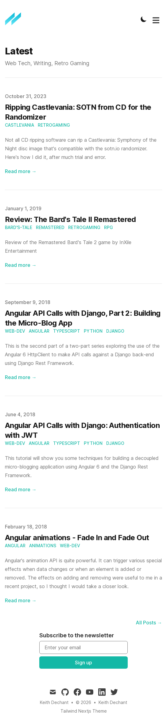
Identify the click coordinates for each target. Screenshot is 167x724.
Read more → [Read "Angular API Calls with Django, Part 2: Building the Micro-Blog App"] (21, 377)
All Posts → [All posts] (149, 622)
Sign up (83, 662)
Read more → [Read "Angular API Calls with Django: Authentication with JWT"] (21, 489)
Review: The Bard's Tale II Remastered (70, 219)
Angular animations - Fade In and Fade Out (77, 537)
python (93, 331)
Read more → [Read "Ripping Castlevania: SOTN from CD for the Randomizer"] (21, 171)
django (115, 331)
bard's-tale (18, 227)
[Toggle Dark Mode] (144, 19)
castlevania (19, 125)
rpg (108, 227)
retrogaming (54, 125)
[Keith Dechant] (15, 19)
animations (42, 545)
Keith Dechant (113, 702)
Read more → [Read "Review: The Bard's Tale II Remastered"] (21, 265)
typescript (66, 331)
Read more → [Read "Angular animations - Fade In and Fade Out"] (21, 600)
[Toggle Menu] (156, 19)
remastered (50, 227)
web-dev (15, 331)
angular (39, 331)
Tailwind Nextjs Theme (83, 711)
